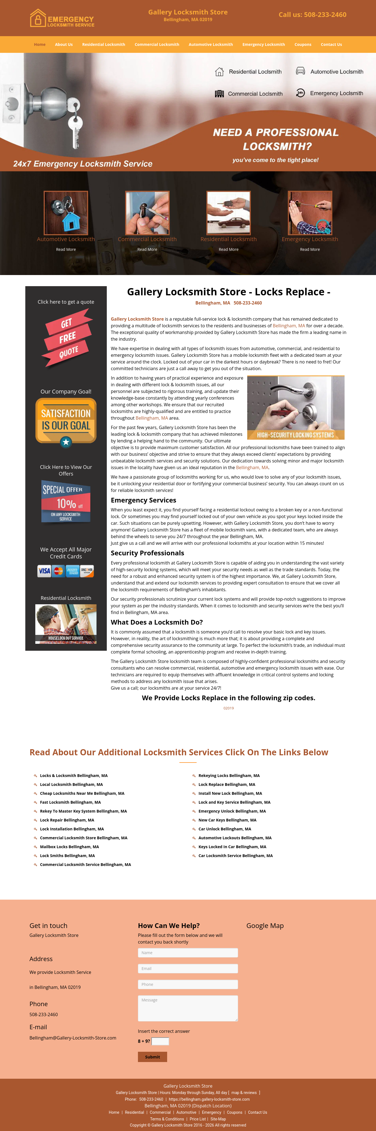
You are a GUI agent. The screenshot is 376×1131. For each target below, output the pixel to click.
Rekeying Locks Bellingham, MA (229, 775)
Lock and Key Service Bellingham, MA (235, 802)
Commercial (160, 1112)
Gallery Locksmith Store (137, 319)
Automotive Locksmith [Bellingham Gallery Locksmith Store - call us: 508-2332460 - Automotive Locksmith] (66, 239)
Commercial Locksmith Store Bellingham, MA (83, 837)
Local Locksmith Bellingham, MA (71, 784)
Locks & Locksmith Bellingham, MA (74, 775)
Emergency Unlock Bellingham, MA (232, 811)
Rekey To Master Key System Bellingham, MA (83, 811)
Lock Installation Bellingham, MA (72, 828)
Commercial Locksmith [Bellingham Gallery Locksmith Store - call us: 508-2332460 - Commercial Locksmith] (147, 239)
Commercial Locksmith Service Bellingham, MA (85, 864)
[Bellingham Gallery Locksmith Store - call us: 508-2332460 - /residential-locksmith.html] (228, 212)
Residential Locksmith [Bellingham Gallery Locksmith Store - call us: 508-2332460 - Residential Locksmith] (229, 239)
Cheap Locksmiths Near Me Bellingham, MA (82, 793)
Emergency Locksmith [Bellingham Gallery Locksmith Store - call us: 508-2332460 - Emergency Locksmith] (310, 239)
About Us (64, 44)
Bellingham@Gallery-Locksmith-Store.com (72, 1038)
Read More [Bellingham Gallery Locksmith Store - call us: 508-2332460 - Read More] (66, 249)
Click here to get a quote (66, 301)
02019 (229, 708)
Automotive (186, 1112)
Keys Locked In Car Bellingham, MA (232, 846)
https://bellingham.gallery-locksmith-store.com (209, 1099)
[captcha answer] (160, 1041)
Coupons (303, 44)
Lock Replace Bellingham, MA (227, 784)
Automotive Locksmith (211, 44)
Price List (198, 1119)
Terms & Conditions (167, 1119)
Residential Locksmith (103, 44)
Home (39, 44)
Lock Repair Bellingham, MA (67, 820)
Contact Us (331, 44)
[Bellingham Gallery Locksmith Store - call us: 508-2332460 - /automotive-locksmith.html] (66, 212)
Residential (134, 1112)
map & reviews (245, 1092)
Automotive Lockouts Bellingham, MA (235, 837)
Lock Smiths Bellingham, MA (67, 855)
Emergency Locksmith (264, 44)
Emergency (211, 1112)
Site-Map (218, 1119)
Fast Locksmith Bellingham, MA (70, 802)
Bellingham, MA (213, 303)
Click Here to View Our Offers (66, 470)
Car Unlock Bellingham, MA (225, 828)
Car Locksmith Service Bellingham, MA (236, 855)
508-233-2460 (325, 14)
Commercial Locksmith (157, 44)
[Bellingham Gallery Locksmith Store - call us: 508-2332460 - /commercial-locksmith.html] (147, 212)
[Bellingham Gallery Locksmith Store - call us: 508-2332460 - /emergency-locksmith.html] (310, 212)
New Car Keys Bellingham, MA (227, 820)
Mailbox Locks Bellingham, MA (69, 846)
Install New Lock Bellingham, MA (230, 793)
